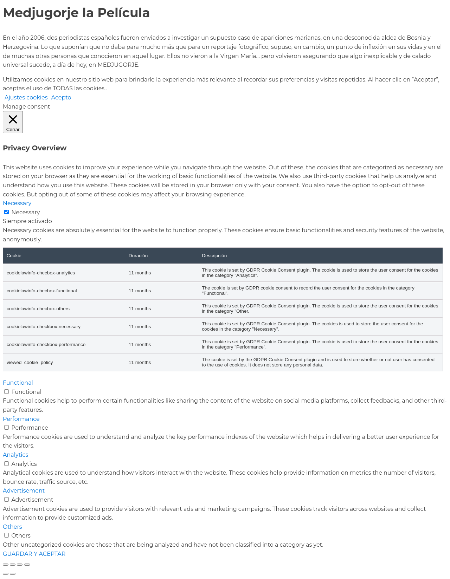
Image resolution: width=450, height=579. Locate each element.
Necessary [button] (17, 203)
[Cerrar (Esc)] (27, 565)
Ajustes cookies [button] (26, 97)
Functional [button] (18, 382)
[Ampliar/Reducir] (5, 565)
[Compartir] (19, 565)
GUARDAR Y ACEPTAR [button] (34, 554)
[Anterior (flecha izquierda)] (5, 574)
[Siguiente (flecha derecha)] (12, 574)
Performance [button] (21, 419)
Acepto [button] (61, 97)
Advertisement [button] (24, 490)
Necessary (25, 212)
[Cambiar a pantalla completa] (12, 565)
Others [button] (12, 526)
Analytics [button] (15, 454)
